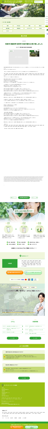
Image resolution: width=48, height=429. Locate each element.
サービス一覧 (7, 2)
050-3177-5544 (29, 1)
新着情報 (14, 2)
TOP (5, 2)
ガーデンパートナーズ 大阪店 (13, 1)
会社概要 (16, 2)
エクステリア (29, 28)
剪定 (8, 25)
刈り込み (18, 25)
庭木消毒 (7, 28)
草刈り (40, 25)
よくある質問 (19, 2)
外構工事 (18, 28)
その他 (40, 28)
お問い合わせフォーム (38, 1)
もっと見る (13, 338)
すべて (7, 31)
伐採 (29, 25)
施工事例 (11, 2)
